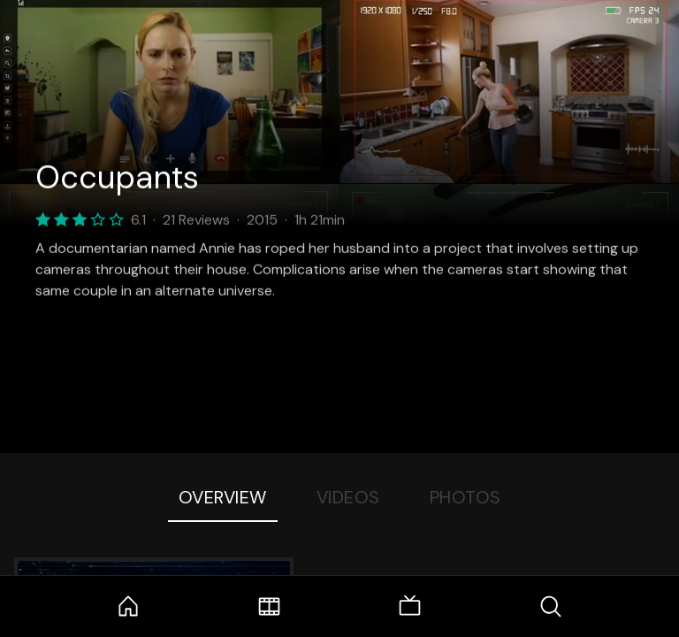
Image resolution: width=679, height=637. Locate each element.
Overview (223, 497)
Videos (348, 497)
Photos (465, 497)
